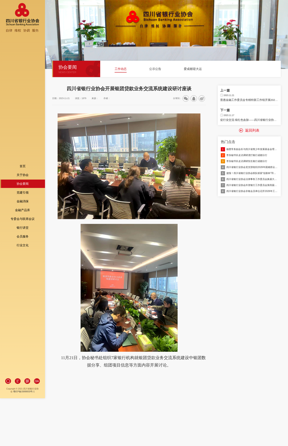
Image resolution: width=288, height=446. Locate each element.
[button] (108, 70)
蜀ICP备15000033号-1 (24, 350)
